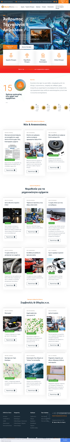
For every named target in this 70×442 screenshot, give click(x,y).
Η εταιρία (5, 416)
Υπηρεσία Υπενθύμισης (8, 1)
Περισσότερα (10, 170)
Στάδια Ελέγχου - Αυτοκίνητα (20, 421)
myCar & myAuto (53, 313)
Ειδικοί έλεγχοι (17, 425)
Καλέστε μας (64, 1)
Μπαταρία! (8, 313)
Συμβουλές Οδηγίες (9, 331)
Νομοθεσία (7, 223)
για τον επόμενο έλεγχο (61, 7)
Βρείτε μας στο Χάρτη (58, 422)
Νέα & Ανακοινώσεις (9, 159)
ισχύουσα (29, 69)
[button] (4, 15)
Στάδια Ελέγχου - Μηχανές (20, 423)
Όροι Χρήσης (44, 416)
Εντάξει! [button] (65, 440)
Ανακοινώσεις (6, 423)
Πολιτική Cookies (45, 421)
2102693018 (63, 413)
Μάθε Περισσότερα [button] (6, 441)
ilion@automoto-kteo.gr (24, 1)
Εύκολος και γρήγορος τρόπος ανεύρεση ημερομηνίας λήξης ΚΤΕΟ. (34, 137)
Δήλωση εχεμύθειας (45, 418)
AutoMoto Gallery (34, 427)
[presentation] (2, 32)
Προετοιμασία (17, 416)
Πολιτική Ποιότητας (7, 425)
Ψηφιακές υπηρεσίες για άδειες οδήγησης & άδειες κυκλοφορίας (56, 360)
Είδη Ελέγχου (17, 418)
